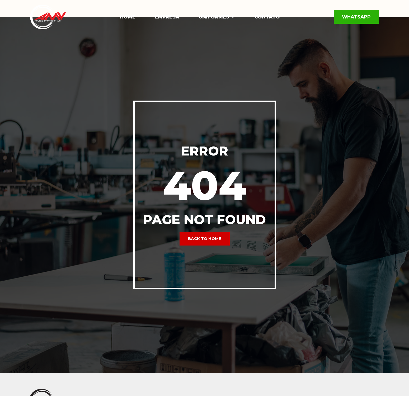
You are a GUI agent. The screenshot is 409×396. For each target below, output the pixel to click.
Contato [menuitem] (267, 17)
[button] (233, 17)
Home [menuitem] (127, 17)
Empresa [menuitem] (167, 17)
